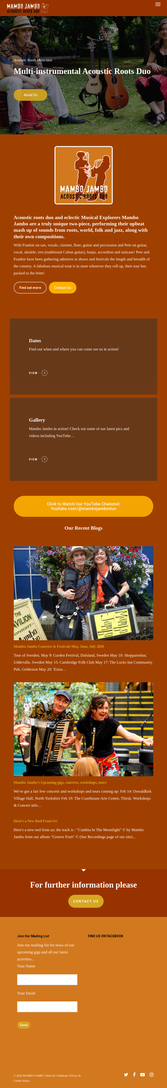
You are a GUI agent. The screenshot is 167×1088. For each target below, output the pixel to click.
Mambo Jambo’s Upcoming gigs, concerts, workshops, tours (60, 782)
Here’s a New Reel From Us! (36, 821)
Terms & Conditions (56, 1075)
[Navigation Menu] (157, 8)
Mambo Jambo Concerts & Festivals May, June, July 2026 (59, 646)
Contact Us (86, 901)
